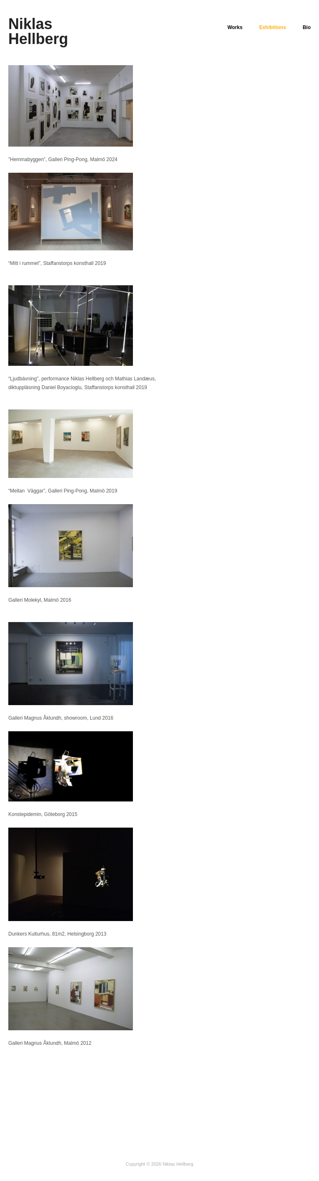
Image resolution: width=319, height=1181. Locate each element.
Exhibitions (271, 27)
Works (233, 27)
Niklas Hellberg (38, 31)
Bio (307, 27)
